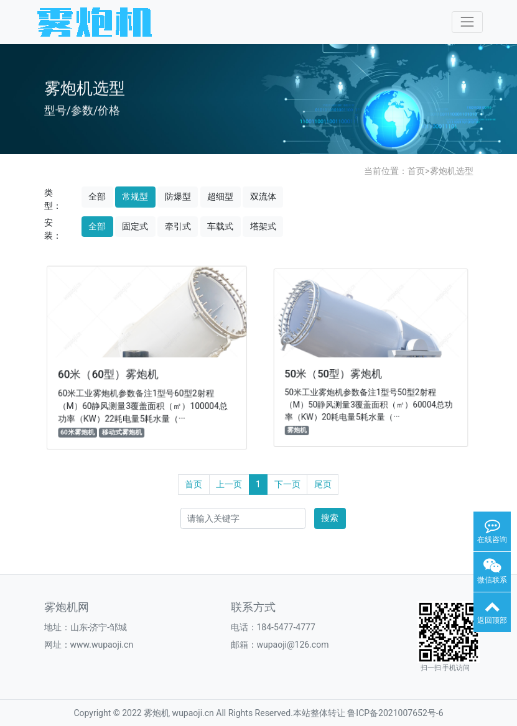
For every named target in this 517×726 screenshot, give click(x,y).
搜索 (329, 518)
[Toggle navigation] (467, 22)
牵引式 (178, 226)
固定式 (135, 226)
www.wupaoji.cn (102, 645)
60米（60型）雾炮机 (109, 374)
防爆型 (178, 196)
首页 (416, 171)
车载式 (220, 226)
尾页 (323, 484)
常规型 (135, 196)
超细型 (220, 196)
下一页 (287, 484)
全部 (97, 196)
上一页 (229, 484)
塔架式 (263, 226)
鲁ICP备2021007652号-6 (395, 713)
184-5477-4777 (286, 627)
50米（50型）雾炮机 (334, 373)
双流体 (263, 196)
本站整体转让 (319, 713)
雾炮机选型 (451, 171)
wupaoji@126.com (293, 645)
